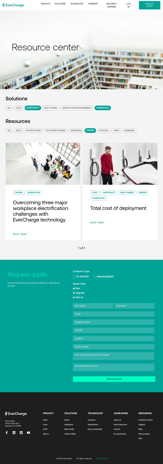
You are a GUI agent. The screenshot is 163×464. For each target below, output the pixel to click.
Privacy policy (144, 434)
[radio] (81, 277)
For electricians (120, 434)
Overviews (76, 130)
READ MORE (20, 234)
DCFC (45, 429)
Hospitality (33, 108)
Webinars (129, 130)
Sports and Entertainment (77, 108)
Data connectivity (95, 429)
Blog (18, 130)
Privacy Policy (101, 458)
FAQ (140, 438)
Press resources (120, 425)
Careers (117, 429)
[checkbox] (113, 277)
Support (142, 425)
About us (117, 420)
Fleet (19, 108)
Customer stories (146, 420)
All (9, 108)
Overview (91, 420)
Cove (45, 425)
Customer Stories (55, 130)
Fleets (66, 420)
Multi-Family (51, 108)
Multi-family (69, 429)
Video (116, 130)
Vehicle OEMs (70, 434)
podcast (103, 130)
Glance (46, 434)
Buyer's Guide (33, 130)
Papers (90, 130)
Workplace (103, 108)
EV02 (45, 420)
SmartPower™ (93, 425)
